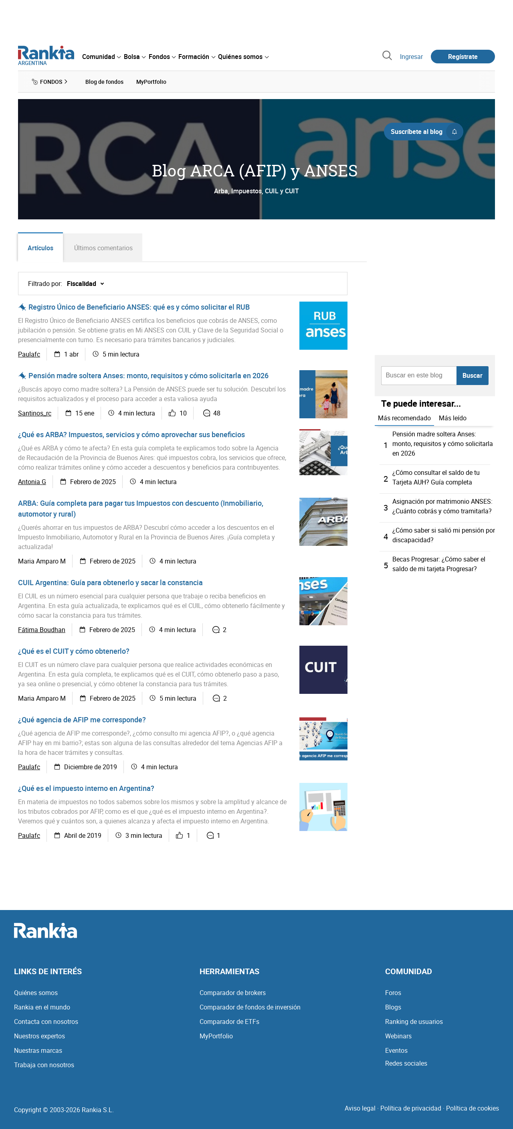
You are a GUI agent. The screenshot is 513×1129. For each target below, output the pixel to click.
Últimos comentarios (103, 247)
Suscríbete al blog (427, 131)
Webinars (398, 1036)
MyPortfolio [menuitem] (151, 81)
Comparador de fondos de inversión (250, 1007)
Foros (393, 992)
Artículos (40, 247)
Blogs (393, 1007)
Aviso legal (360, 1108)
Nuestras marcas (38, 1050)
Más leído (453, 417)
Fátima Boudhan (41, 629)
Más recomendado (404, 417)
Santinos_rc (34, 413)
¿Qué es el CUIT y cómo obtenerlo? (73, 651)
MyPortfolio (216, 1036)
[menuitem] (101, 56)
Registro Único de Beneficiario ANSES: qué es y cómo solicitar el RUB (139, 307)
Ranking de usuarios (414, 1021)
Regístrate (463, 56)
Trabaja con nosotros (44, 1064)
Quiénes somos (36, 992)
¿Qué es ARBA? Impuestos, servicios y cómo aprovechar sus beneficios (131, 434)
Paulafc (29, 354)
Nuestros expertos (39, 1036)
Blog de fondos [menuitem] (104, 81)
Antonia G (32, 481)
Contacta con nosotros (46, 1021)
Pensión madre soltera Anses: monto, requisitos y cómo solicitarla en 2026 (148, 375)
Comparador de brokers (233, 992)
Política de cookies (472, 1108)
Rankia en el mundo (42, 1007)
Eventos (396, 1050)
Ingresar (411, 56)
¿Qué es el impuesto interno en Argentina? (86, 788)
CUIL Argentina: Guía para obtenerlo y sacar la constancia (110, 582)
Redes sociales (406, 1063)
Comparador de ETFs (229, 1021)
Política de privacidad (410, 1108)
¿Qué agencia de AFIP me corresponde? (82, 719)
